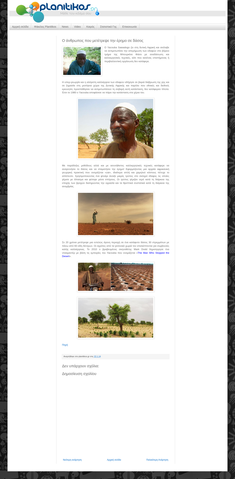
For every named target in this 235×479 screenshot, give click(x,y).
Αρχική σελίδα (20, 26)
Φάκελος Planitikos (45, 26)
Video (77, 26)
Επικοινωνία (129, 26)
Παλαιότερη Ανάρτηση (157, 460)
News (65, 26)
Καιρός (90, 26)
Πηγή (65, 344)
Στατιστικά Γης (108, 26)
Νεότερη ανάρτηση (72, 460)
